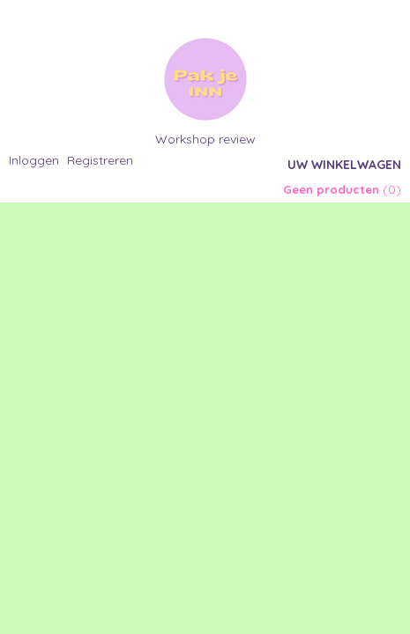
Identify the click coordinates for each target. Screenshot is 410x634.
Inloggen (34, 160)
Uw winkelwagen (344, 165)
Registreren (100, 160)
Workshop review (205, 139)
